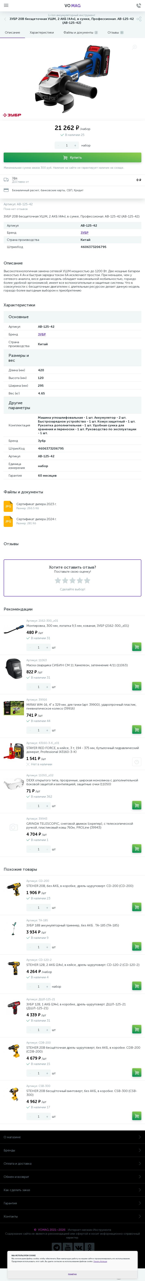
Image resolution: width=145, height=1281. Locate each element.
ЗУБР (85, 233)
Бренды (72, 1150)
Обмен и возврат (72, 1177)
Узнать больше (100, 1261)
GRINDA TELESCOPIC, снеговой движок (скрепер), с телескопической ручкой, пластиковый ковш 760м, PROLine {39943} (79, 825)
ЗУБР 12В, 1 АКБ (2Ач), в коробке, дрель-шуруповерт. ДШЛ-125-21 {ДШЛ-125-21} (76, 1006)
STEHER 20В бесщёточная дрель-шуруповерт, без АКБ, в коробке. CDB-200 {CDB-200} (83, 1049)
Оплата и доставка (72, 1163)
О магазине (72, 1137)
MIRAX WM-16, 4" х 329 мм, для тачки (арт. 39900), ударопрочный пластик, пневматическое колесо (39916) (81, 706)
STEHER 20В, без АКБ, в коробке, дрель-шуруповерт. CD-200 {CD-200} (79, 886)
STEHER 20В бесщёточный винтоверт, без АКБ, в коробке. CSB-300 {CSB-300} (81, 1093)
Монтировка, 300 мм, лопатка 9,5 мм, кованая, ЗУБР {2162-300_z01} (77, 626)
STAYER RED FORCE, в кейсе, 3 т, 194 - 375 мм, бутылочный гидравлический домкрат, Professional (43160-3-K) (82, 750)
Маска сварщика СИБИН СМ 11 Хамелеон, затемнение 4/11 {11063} (77, 665)
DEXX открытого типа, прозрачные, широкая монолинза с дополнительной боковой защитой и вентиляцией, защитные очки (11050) (82, 782)
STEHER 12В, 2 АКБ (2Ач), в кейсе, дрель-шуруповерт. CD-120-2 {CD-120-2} (83, 965)
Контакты (72, 1216)
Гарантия (72, 1203)
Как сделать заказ (72, 1190)
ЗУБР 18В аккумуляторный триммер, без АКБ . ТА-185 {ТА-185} (72, 925)
